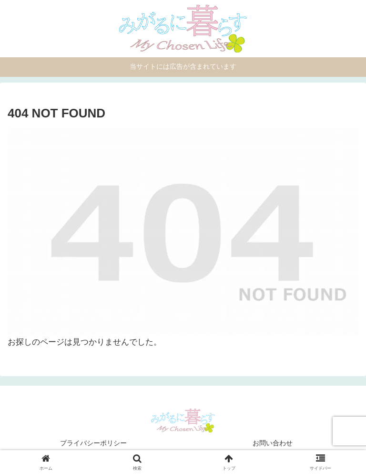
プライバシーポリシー (93, 443)
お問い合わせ (273, 443)
